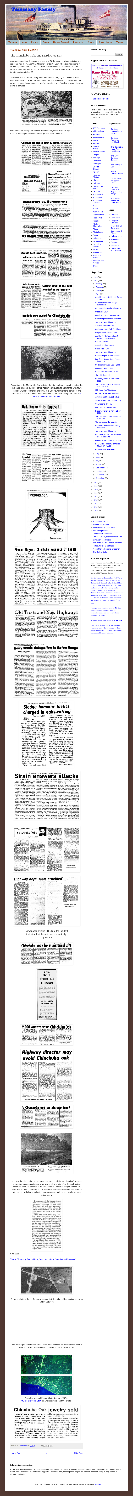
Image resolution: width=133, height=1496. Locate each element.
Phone (95, 229)
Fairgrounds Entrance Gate (106, 333)
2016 (96, 277)
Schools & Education (97, 245)
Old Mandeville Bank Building (107, 393)
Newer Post (15, 1453)
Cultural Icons (116, 236)
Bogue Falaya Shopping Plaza (116, 180)
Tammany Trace (97, 257)
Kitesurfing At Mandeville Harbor (108, 319)
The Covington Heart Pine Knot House (117, 149)
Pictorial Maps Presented (105, 449)
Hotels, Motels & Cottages (103, 546)
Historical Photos (97, 176)
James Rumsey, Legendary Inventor (107, 537)
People (96, 221)
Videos (119, 42)
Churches (97, 161)
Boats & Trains (99, 152)
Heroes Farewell (61, 42)
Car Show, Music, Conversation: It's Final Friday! (108, 436)
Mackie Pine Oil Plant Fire (105, 407)
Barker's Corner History (117, 173)
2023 (96, 500)
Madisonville (98, 194)
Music (95, 209)
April (98, 294)
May (97, 454)
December (100, 478)
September (100, 468)
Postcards (78, 42)
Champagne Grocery (103, 404)
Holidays (96, 183)
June (98, 457)
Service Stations (101, 342)
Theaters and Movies (98, 262)
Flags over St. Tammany (116, 227)
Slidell (95, 249)
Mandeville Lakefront (97, 201)
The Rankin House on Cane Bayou (116, 200)
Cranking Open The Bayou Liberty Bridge (116, 190)
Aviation (96, 143)
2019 (96, 486)
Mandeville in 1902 (100, 522)
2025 (96, 507)
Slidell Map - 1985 (102, 349)
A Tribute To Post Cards (104, 326)
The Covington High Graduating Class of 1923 (107, 385)
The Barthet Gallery (101, 552)
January (99, 284)
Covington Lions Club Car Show (108, 329)
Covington (97, 164)
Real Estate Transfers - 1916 (106, 372)
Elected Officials (96, 168)
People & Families (114, 222)
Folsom (96, 172)
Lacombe (97, 191)
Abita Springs (98, 131)
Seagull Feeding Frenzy (104, 345)
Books (46, 42)
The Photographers (100, 531)
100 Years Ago (99, 128)
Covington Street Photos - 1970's (116, 131)
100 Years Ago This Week (105, 322)
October (99, 471)
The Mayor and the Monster (106, 422)
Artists (95, 140)
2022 (96, 496)
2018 (96, 483)
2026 (96, 510)
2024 (96, 503)
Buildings (96, 158)
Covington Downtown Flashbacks (115, 140)
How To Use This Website (116, 249)
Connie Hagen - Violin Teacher (107, 356)
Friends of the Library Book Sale (108, 440)
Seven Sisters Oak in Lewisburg (108, 400)
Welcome (12, 42)
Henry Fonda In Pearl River (104, 528)
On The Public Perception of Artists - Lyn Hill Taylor (106, 337)
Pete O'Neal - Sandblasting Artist (108, 308)
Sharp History (105, 42)
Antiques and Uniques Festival (107, 397)
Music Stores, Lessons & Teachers (107, 549)
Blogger (98, 1484)
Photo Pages (98, 232)
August (99, 464)
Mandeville (97, 198)
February (99, 287)
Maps (24, 42)
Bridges (96, 155)
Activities (96, 134)
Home (47, 1453)
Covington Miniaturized (102, 540)
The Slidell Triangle (102, 375)
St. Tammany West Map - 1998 (107, 365)
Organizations (98, 215)
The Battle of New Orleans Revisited (107, 543)
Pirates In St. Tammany (102, 534)
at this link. (118, 620)
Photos (34, 42)
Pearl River (97, 218)
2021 (96, 493)
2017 (96, 281)
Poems (90, 42)
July (97, 461)
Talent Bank (97, 253)
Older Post (78, 1453)
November (100, 475)
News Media (98, 212)
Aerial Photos (98, 137)
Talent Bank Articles (101, 525)
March (98, 291)
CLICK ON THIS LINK (31, 1401)
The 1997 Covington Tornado (115, 158)
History (96, 180)
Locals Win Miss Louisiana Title (107, 315)
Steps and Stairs (101, 312)
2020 (96, 489)
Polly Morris (97, 238)
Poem (95, 235)
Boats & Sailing (96, 147)
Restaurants (98, 241)
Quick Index (115, 218)
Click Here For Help (101, 99)
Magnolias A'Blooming (104, 368)
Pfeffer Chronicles (97, 225)
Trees (95, 266)
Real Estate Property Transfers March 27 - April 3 (107, 445)
